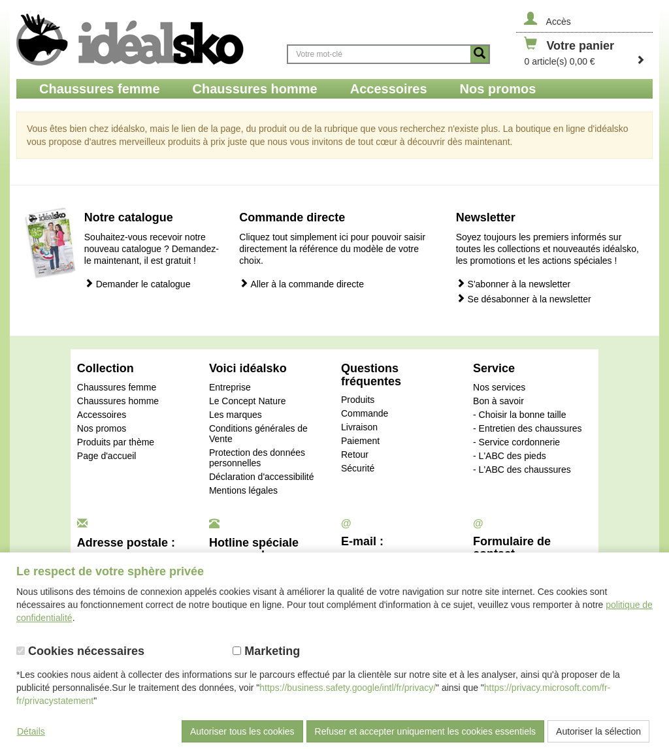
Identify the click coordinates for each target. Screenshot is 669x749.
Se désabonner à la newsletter (523, 298)
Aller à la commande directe (301, 283)
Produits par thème (115, 442)
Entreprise (230, 387)
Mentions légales (243, 490)
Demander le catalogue (137, 283)
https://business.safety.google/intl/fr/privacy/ (347, 687)
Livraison (359, 427)
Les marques (235, 414)
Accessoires (101, 414)
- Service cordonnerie (516, 442)
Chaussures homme (118, 401)
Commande (364, 413)
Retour (354, 454)
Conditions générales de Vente (258, 433)
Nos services (499, 387)
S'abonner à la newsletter (513, 283)
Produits (357, 399)
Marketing (266, 651)
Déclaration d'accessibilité (261, 476)
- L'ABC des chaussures (522, 469)
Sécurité (357, 468)
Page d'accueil (107, 456)
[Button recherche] (479, 54)
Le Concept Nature (247, 401)
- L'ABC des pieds (509, 456)
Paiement (360, 441)
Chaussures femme (116, 387)
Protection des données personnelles (257, 457)
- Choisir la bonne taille (519, 414)
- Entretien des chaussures (527, 428)
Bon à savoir (498, 401)
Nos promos (101, 428)
